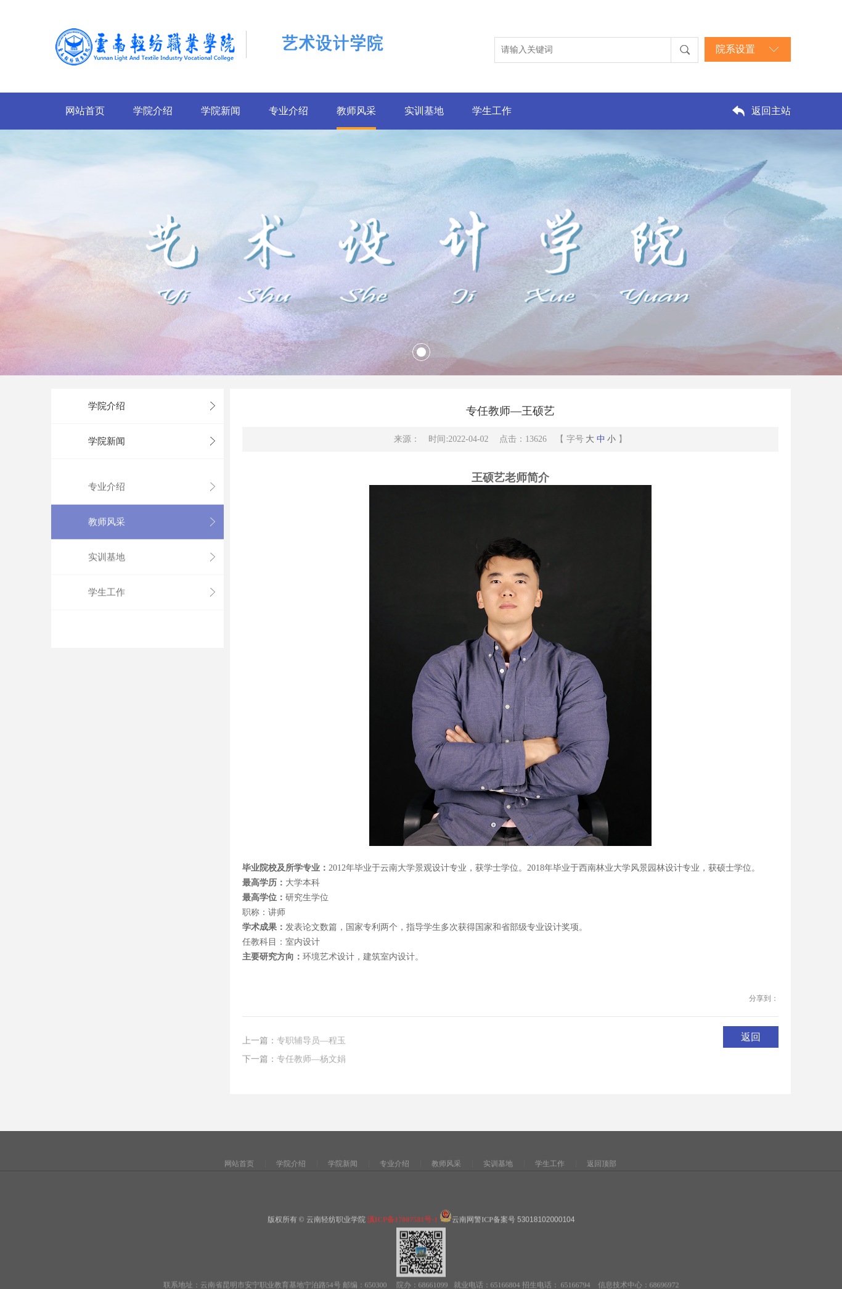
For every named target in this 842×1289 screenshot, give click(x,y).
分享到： (764, 998)
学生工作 (492, 111)
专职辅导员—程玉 (311, 1044)
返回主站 (771, 111)
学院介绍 (153, 111)
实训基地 (424, 111)
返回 (751, 1037)
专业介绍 (288, 111)
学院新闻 (220, 111)
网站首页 (85, 111)
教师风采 (356, 111)
